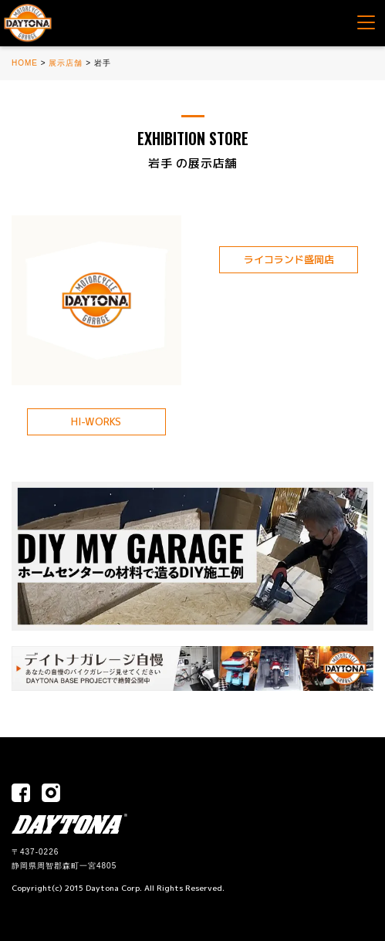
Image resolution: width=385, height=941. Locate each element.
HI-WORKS (96, 421)
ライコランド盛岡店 (289, 259)
